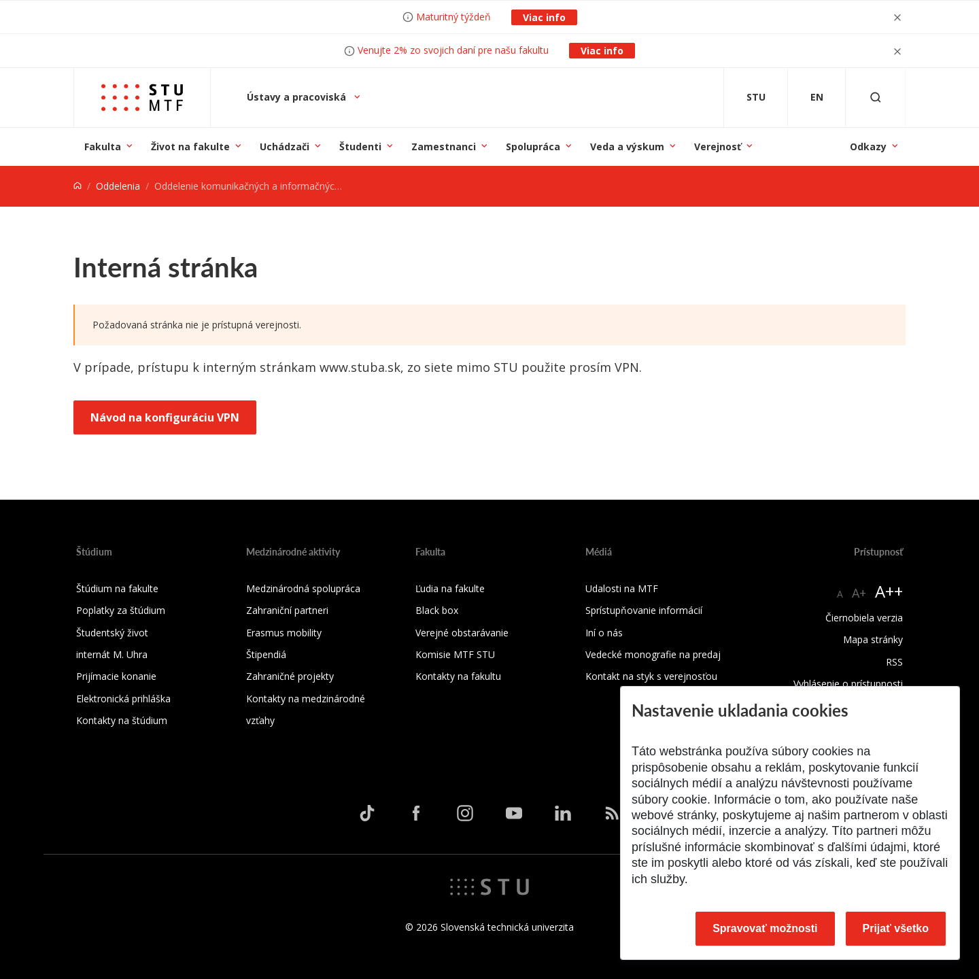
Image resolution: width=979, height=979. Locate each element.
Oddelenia (118, 185)
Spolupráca (533, 146)
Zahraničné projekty (290, 676)
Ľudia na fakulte (450, 588)
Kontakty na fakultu (458, 676)
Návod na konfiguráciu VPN (164, 417)
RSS (894, 661)
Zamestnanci (443, 146)
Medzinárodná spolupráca (303, 588)
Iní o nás (604, 632)
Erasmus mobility (284, 632)
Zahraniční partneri (287, 610)
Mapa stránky (873, 639)
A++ (889, 591)
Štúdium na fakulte (117, 588)
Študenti (360, 146)
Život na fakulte (190, 146)
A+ (859, 593)
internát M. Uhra (112, 654)
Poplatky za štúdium (120, 610)
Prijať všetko (896, 928)
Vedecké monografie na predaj (653, 654)
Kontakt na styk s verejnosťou (651, 676)
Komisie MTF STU (455, 654)
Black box (436, 610)
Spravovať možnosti (764, 928)
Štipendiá (266, 654)
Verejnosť (717, 146)
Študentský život (112, 632)
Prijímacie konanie (116, 676)
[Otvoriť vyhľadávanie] (876, 97)
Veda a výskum (627, 146)
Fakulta (102, 146)
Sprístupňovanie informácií (643, 610)
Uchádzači (284, 146)
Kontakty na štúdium (121, 720)
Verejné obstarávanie (462, 632)
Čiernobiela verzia (864, 617)
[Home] (77, 185)
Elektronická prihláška (123, 698)
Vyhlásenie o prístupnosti (848, 683)
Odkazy (868, 146)
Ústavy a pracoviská (298, 96)
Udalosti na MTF (621, 588)
